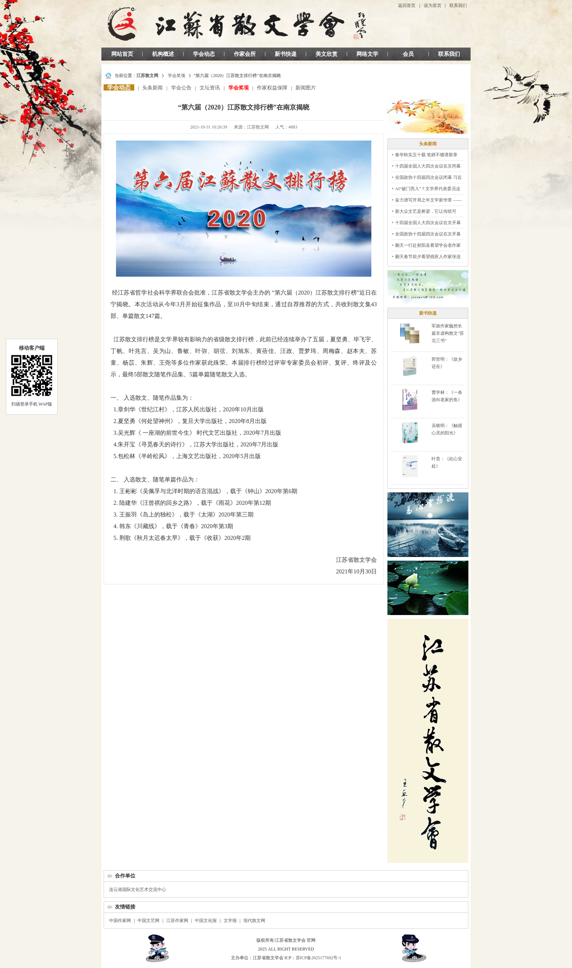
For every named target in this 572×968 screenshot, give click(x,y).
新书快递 (286, 54)
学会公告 (181, 88)
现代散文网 (254, 920)
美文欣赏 (326, 54)
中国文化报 (206, 920)
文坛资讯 (210, 88)
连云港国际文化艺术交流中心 (137, 889)
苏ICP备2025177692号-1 (318, 957)
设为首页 (432, 5)
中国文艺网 (148, 920)
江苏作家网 (177, 920)
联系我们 (458, 5)
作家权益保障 (272, 88)
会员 (408, 54)
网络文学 (367, 54)
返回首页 (407, 5)
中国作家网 (120, 920)
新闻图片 (305, 88)
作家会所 (245, 54)
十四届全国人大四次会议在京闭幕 (428, 166)
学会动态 (204, 54)
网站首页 (122, 54)
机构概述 (163, 54)
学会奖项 (176, 75)
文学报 (230, 920)
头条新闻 (152, 88)
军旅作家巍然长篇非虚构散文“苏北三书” (448, 333)
